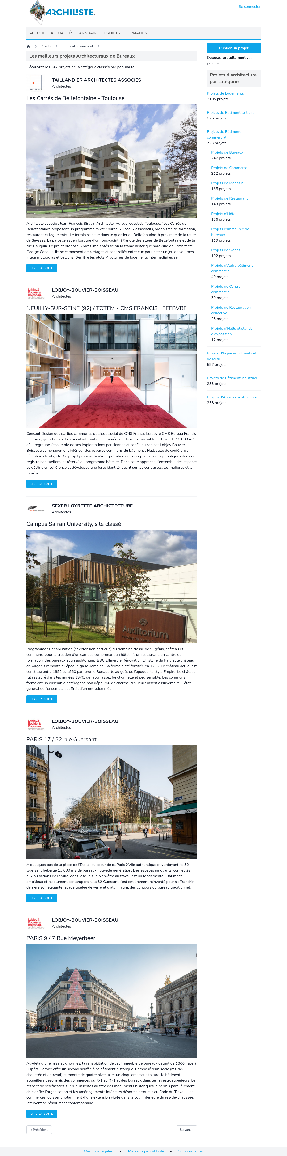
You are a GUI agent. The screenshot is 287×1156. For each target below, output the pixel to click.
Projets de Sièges (226, 250)
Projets (46, 46)
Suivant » (186, 1129)
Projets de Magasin (227, 183)
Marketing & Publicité (146, 1151)
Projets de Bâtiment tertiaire (231, 112)
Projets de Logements (225, 93)
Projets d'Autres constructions (232, 397)
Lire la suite (41, 268)
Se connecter (250, 6)
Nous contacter (190, 1151)
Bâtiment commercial (77, 46)
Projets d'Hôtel (223, 213)
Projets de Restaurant (229, 198)
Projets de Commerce (229, 167)
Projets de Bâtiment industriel (232, 378)
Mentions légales (98, 1151)
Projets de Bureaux (227, 152)
